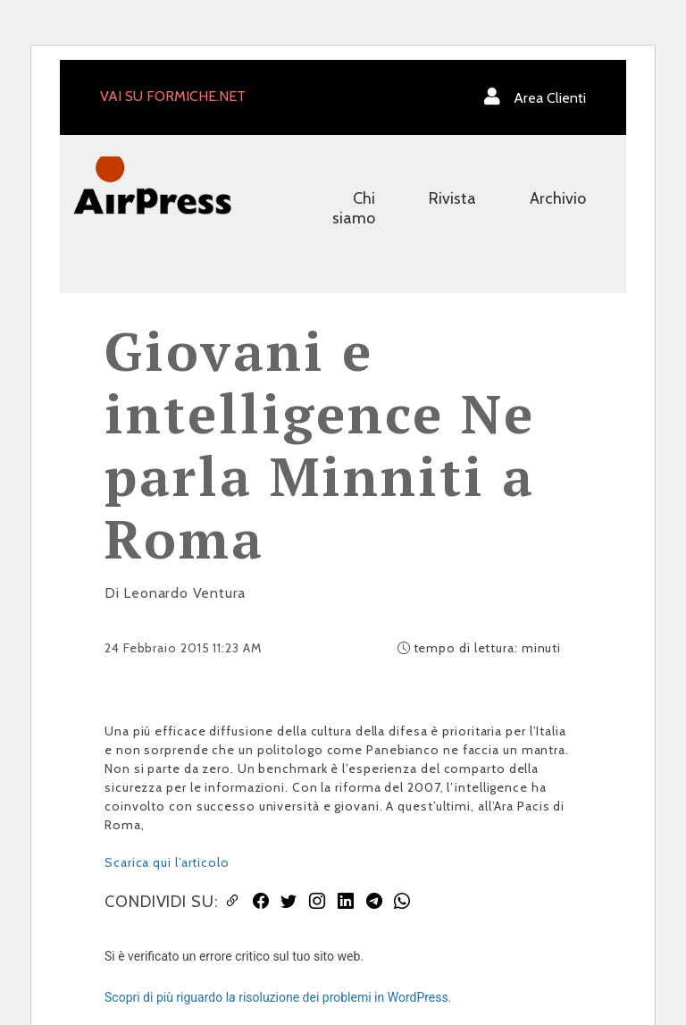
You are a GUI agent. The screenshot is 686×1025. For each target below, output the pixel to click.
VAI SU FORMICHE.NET (173, 96)
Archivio (558, 198)
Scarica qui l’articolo (167, 862)
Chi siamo (353, 208)
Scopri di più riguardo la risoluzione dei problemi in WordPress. (278, 997)
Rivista (452, 198)
